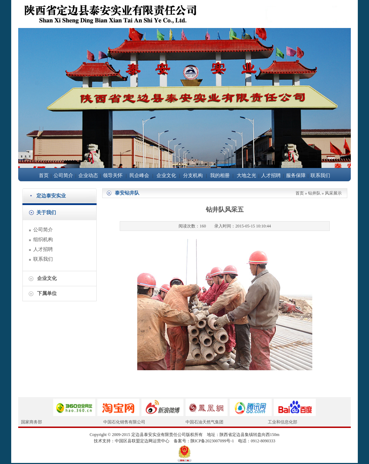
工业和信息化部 (282, 422)
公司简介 (63, 175)
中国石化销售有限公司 (124, 422)
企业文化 (166, 175)
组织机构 (43, 239)
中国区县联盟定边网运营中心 (142, 440)
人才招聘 (271, 175)
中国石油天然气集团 (204, 422)
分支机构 (193, 175)
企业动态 (88, 175)
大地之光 (246, 175)
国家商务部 (31, 422)
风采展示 (333, 193)
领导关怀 (113, 175)
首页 (44, 175)
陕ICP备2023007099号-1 (212, 440)
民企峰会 (139, 175)
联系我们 (320, 175)
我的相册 (220, 175)
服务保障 (296, 175)
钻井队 (314, 193)
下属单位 (47, 293)
